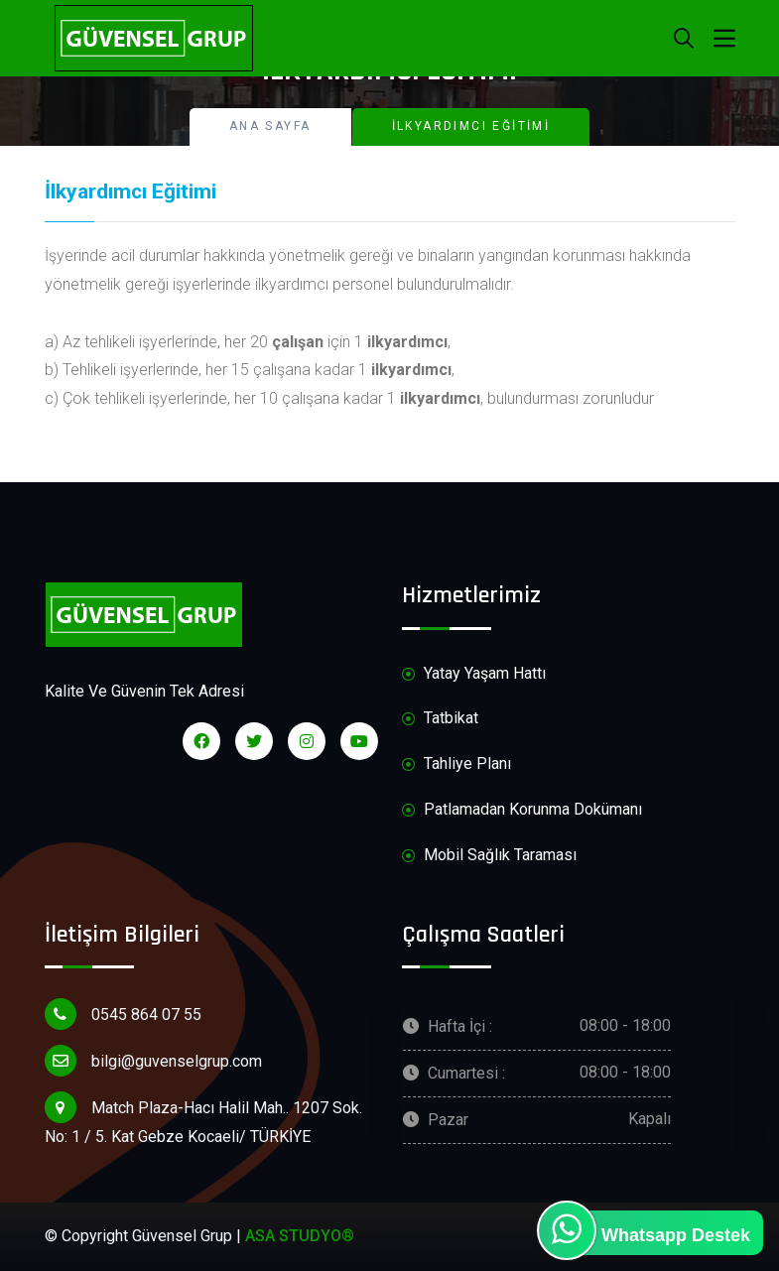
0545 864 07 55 (123, 1014)
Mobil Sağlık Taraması (489, 855)
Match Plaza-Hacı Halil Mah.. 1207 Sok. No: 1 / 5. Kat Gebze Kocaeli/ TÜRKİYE (203, 1118)
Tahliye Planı (456, 764)
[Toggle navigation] (724, 39)
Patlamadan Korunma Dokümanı (522, 810)
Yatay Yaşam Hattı (474, 674)
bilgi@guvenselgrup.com (153, 1061)
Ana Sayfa (270, 126)
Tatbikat (440, 718)
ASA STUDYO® (299, 1235)
